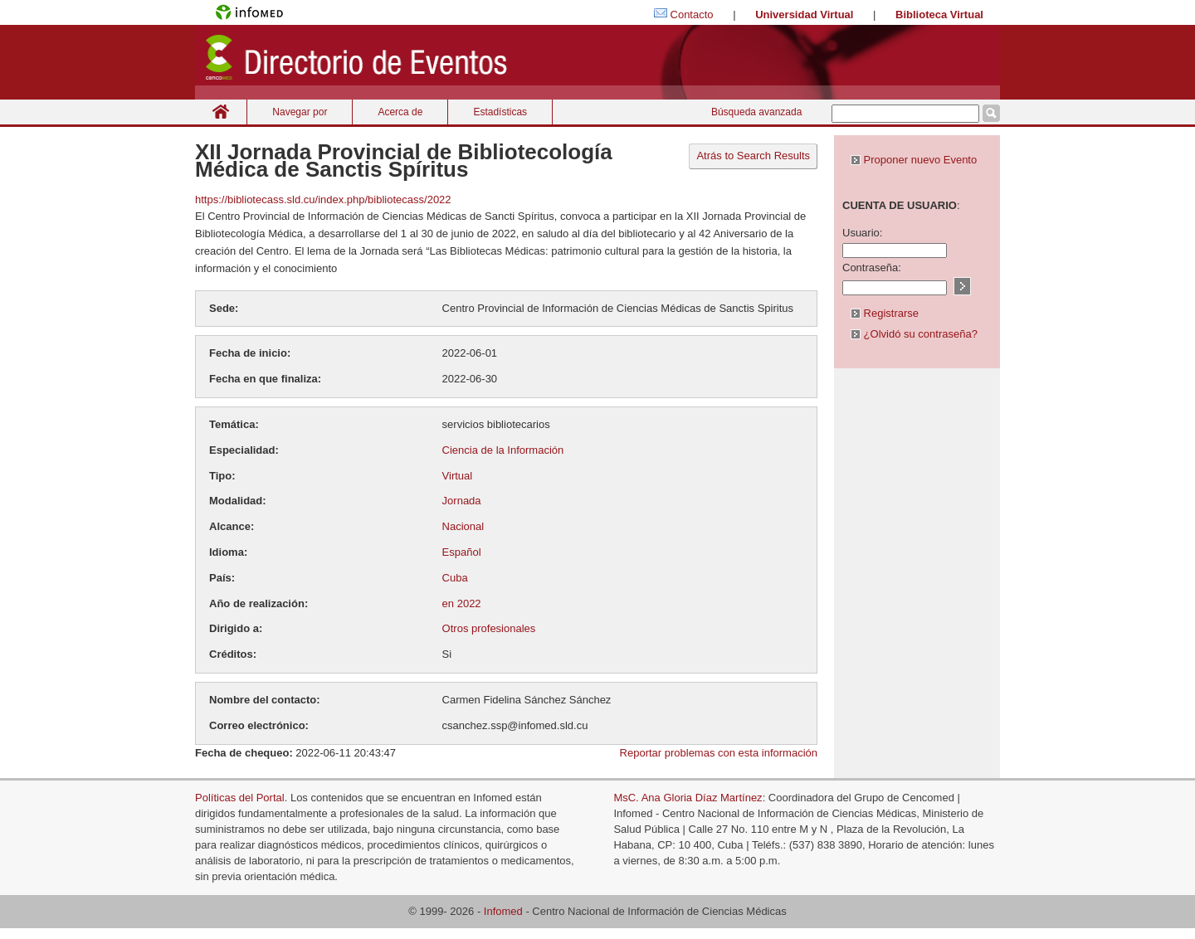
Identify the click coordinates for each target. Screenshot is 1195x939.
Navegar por (299, 112)
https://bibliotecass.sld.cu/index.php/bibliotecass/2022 (323, 199)
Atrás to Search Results (753, 155)
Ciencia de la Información (503, 450)
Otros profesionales (489, 628)
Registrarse (885, 313)
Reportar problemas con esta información (718, 753)
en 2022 (461, 603)
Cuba (455, 578)
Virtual (457, 476)
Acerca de (400, 112)
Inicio (221, 111)
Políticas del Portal (240, 797)
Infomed (503, 911)
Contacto (692, 14)
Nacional (463, 526)
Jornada (461, 500)
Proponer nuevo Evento (914, 159)
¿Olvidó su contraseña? (914, 334)
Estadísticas (500, 112)
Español (461, 552)
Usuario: (862, 232)
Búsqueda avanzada (756, 112)
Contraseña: (871, 267)
